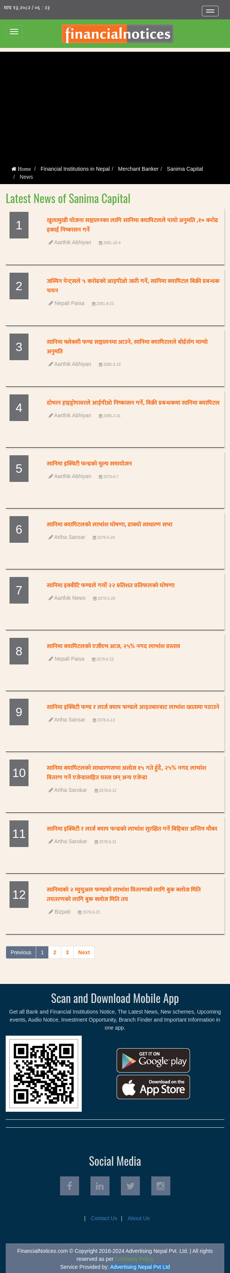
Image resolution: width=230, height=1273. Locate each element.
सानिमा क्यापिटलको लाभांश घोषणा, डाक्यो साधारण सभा (109, 525)
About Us (139, 1218)
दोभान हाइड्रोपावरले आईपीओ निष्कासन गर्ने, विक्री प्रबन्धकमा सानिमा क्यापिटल (133, 403)
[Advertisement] (115, 105)
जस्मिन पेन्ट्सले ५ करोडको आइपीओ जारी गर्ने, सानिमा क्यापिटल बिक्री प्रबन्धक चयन (133, 286)
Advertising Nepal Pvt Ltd (140, 1267)
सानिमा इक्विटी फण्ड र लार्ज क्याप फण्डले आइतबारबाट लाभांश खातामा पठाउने (133, 707)
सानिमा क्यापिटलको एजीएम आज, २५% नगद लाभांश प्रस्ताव (113, 646)
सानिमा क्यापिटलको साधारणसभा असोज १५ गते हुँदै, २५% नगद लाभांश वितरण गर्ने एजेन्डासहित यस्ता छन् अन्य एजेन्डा (126, 773)
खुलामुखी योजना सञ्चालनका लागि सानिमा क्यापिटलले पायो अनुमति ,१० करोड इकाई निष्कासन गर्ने (132, 225)
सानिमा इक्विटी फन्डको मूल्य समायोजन (89, 464)
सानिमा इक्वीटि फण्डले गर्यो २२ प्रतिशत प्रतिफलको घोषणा (110, 585)
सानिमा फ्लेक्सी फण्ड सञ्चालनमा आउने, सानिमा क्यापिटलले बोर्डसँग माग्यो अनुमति (127, 347)
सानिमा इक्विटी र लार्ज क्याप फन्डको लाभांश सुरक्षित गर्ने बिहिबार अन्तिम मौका (132, 829)
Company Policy (134, 1259)
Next (84, 952)
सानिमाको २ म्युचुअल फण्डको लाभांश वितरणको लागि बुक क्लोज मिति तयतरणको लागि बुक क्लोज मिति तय (124, 894)
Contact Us (104, 1218)
